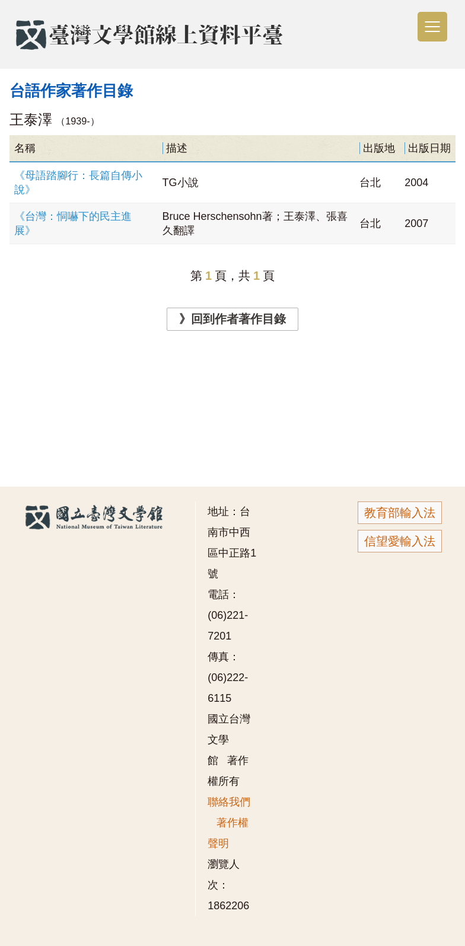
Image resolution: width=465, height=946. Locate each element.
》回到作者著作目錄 (232, 318)
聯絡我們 (229, 802)
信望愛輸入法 (399, 541)
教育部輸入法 (399, 512)
